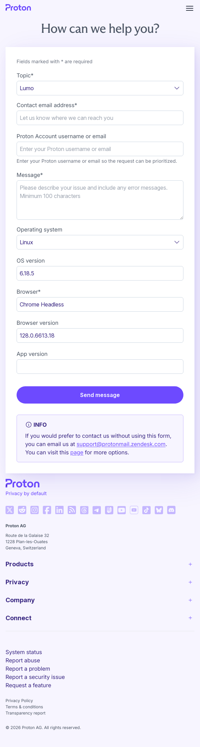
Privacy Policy (19, 700)
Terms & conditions (24, 706)
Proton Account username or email (61, 136)
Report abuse (23, 660)
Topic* (25, 75)
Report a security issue (35, 676)
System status (24, 652)
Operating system (39, 229)
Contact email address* (47, 105)
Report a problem (28, 668)
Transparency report (26, 713)
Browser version (37, 322)
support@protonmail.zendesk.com (121, 444)
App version (32, 353)
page (77, 452)
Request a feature (28, 685)
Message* (30, 174)
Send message (100, 394)
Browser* (29, 291)
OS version (31, 260)
